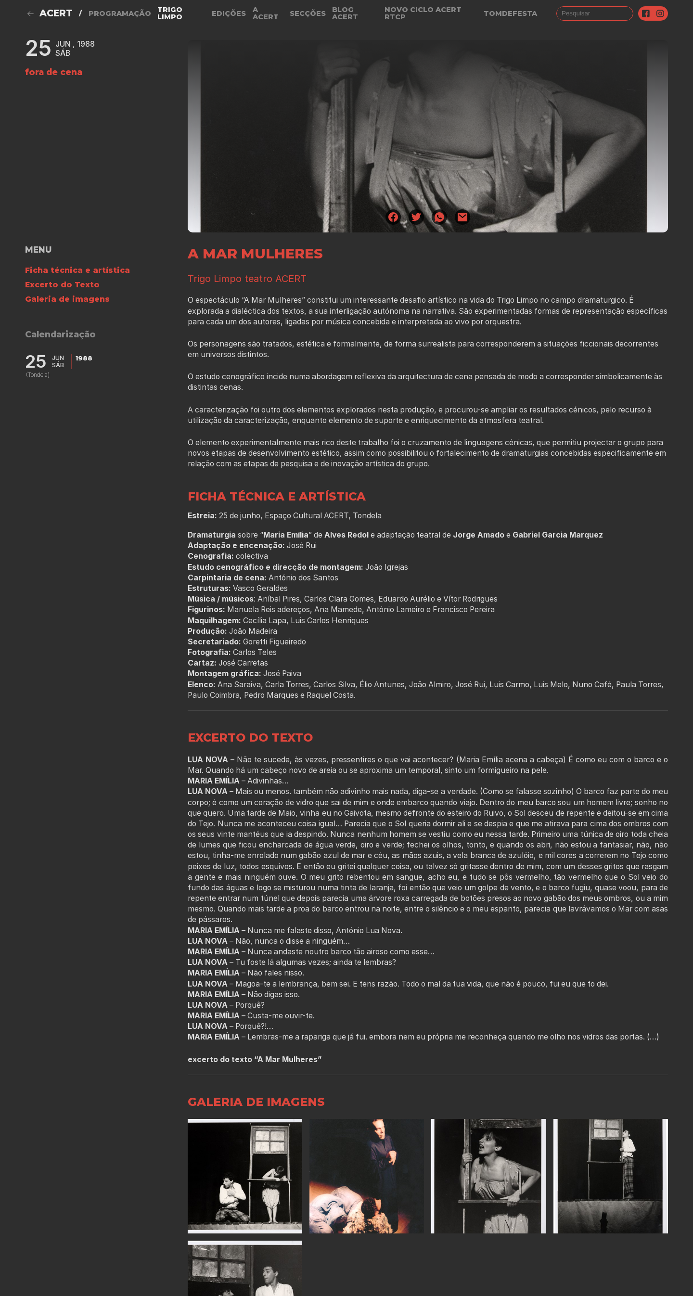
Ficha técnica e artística (77, 270)
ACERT (56, 13)
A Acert (266, 13)
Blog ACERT (345, 13)
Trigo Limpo (169, 13)
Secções (308, 13)
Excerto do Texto (62, 284)
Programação (120, 13)
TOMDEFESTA (510, 13)
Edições (229, 13)
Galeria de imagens (67, 299)
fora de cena (53, 72)
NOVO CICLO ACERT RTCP (423, 13)
